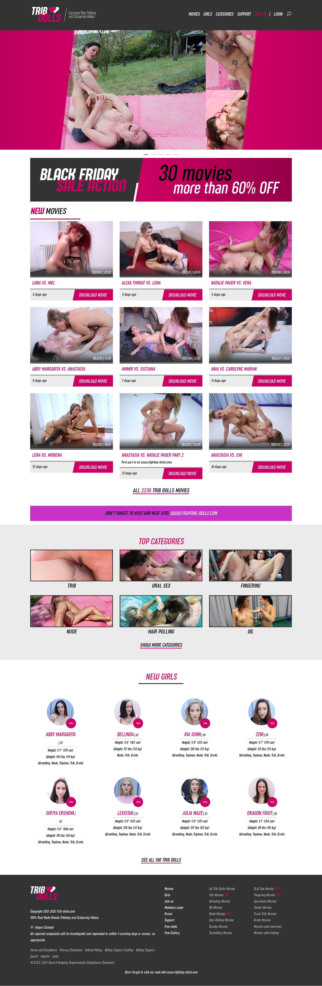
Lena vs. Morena (46, 455)
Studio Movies (262, 908)
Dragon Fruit (262, 813)
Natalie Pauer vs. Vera (231, 283)
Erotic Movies (262, 920)
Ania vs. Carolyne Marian (233, 369)
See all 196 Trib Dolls (161, 860)
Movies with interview (268, 926)
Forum (168, 914)
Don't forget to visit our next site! (161, 513)
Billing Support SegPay (119, 950)
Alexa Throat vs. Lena (140, 283)
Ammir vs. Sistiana (138, 369)
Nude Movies (219, 914)
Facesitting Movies (220, 933)
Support (244, 14)
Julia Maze (194, 813)
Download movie (93, 295)
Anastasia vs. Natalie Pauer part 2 (152, 455)
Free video (170, 926)
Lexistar (127, 813)
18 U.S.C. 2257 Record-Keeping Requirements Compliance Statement (72, 963)
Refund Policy (93, 950)
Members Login (173, 908)
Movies (194, 14)
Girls (207, 14)
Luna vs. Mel (43, 283)
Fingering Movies (267, 895)
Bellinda (127, 734)
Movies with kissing (266, 933)
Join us (260, 14)
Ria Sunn (194, 734)
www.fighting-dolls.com (182, 972)
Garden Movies (218, 926)
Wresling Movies (219, 901)
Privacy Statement (70, 950)
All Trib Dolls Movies (222, 889)
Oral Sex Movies (266, 889)
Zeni (262, 734)
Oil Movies (215, 908)
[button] (146, 154)
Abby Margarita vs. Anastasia (58, 369)
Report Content (42, 928)
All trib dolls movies (161, 490)
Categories (224, 14)
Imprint (44, 956)
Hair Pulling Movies (221, 920)
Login (277, 14)
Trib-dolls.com (66, 912)
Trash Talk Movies (265, 914)
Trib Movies (219, 895)
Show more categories (161, 645)
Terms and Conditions (43, 950)
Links (55, 956)
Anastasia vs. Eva (226, 455)
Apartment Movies (265, 901)
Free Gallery (171, 933)
